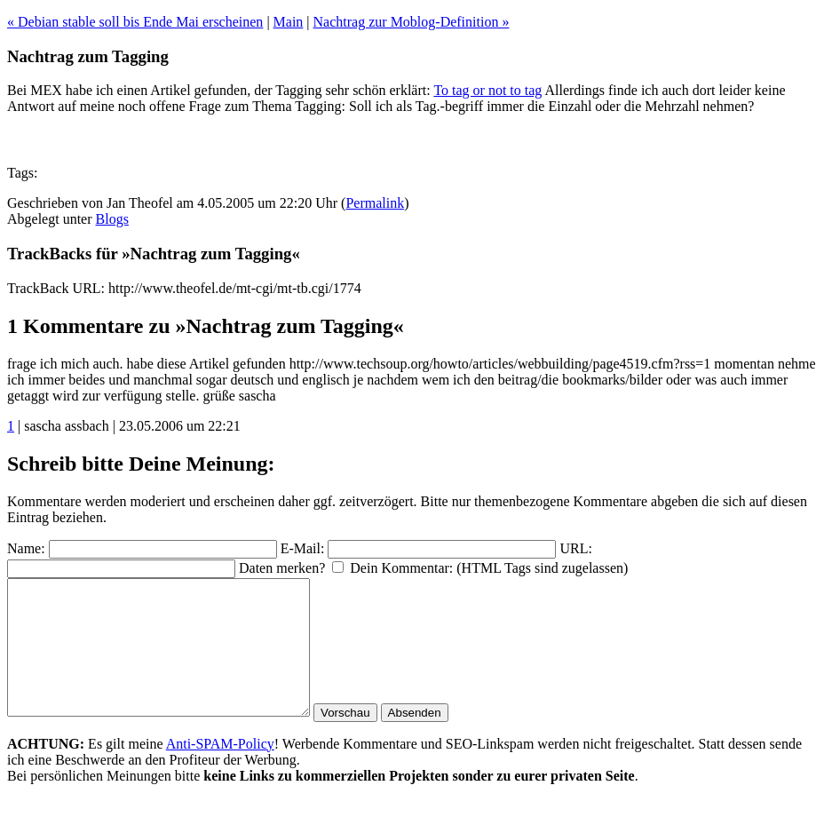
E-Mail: (303, 548)
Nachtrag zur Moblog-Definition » (411, 21)
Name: (26, 548)
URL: (575, 548)
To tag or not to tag (487, 90)
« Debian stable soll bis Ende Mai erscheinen (135, 21)
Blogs (112, 218)
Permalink (374, 202)
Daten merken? (282, 567)
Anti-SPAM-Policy (220, 770)
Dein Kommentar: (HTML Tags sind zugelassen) (489, 567)
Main (288, 21)
